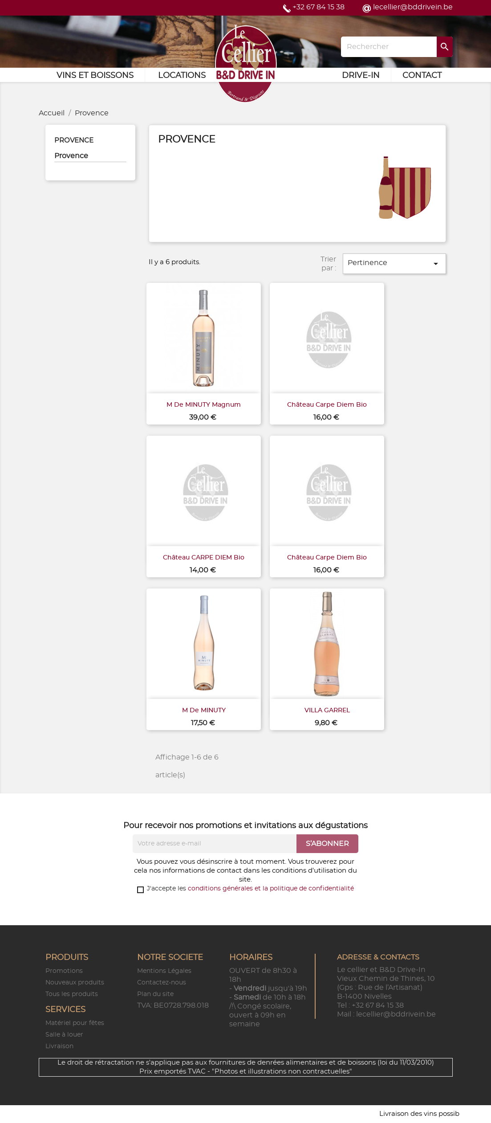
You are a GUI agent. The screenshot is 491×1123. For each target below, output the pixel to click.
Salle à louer (64, 1035)
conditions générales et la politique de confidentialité (271, 889)
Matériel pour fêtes (74, 1023)
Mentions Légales (164, 971)
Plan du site (155, 994)
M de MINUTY (204, 710)
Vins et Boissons (95, 76)
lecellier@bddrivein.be (413, 7)
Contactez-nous (161, 983)
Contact (422, 76)
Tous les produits (71, 994)
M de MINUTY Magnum (203, 405)
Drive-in (361, 76)
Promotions (64, 971)
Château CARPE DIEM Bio (203, 558)
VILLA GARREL (327, 710)
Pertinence (394, 263)
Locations (182, 76)
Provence (73, 140)
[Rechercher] (396, 47)
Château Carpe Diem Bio (327, 405)
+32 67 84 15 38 (318, 7)
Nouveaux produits (74, 983)
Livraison (59, 1046)
